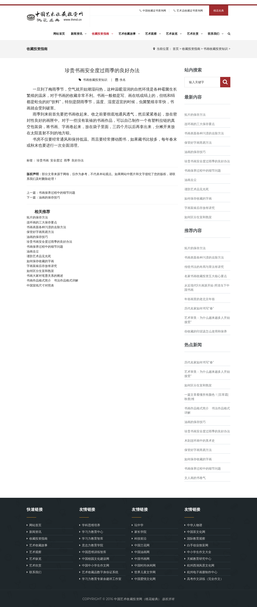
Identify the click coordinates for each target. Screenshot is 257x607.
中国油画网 (141, 552)
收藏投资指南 (102, 33)
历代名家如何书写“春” (199, 308)
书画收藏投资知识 (215, 49)
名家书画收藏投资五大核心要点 (205, 276)
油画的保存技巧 (49, 197)
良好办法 (78, 160)
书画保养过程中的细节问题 (57, 192)
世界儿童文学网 (144, 572)
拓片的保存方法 (37, 217)
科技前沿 (139, 538)
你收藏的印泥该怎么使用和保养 (205, 331)
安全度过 (56, 160)
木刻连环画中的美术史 (199, 441)
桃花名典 (218, 10)
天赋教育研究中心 (197, 559)
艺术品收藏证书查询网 (190, 10)
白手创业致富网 (196, 545)
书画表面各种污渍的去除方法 (46, 227)
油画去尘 (33, 251)
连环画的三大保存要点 (42, 222)
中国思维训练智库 (92, 552)
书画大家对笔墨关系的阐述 (45, 276)
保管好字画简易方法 (40, 232)
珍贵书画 (43, 160)
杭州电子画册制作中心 (200, 572)
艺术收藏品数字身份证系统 (98, 572)
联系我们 (216, 33)
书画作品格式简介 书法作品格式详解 (52, 280)
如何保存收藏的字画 (40, 261)
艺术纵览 (174, 33)
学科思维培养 (89, 525)
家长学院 (139, 532)
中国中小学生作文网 (94, 565)
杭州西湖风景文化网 (199, 565)
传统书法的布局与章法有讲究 (204, 267)
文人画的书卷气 (195, 478)
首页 (176, 49)
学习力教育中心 (91, 532)
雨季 (67, 160)
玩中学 (137, 525)
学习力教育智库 (91, 538)
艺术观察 (153, 33)
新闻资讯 (79, 33)
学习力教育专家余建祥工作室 (100, 579)
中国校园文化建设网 (94, 559)
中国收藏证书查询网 (154, 10)
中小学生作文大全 (197, 552)
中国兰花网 (141, 545)
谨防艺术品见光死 (39, 256)
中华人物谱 (193, 525)
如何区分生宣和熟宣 (40, 271)
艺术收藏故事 (129, 33)
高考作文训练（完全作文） (203, 579)
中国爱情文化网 (144, 579)
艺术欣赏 (195, 33)
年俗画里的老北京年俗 (199, 299)
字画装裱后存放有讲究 (42, 266)
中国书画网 (141, 559)
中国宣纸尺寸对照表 (40, 285)
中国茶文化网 (194, 532)
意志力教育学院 (91, 545)
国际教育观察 (194, 538)
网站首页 (59, 33)
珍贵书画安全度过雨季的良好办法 (49, 242)
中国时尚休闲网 (144, 565)
